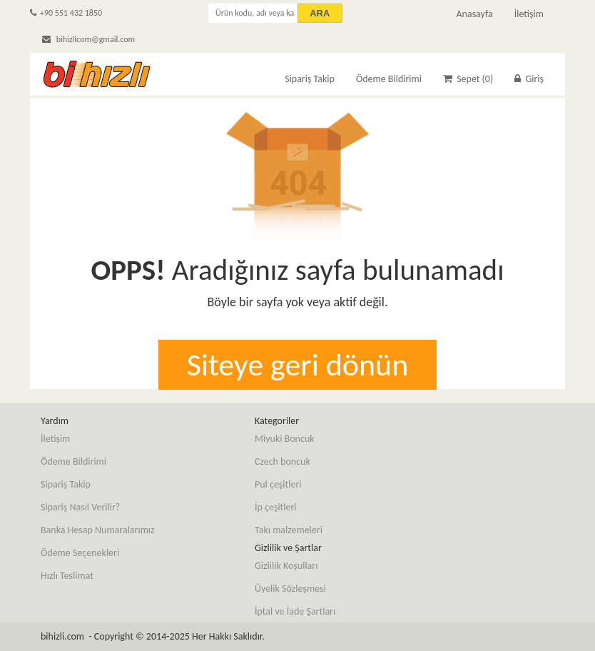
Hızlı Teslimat (67, 576)
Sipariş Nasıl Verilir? (80, 507)
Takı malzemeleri (288, 530)
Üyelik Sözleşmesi (290, 588)
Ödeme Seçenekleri (80, 553)
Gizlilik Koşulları (286, 566)
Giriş (529, 79)
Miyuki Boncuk (285, 439)
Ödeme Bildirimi (389, 79)
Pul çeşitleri (278, 484)
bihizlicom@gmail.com (88, 39)
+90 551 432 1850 (66, 13)
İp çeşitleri (276, 507)
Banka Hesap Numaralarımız (98, 530)
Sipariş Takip (310, 79)
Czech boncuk (282, 461)
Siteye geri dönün (298, 364)
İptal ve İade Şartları (295, 611)
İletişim (529, 14)
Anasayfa (474, 14)
